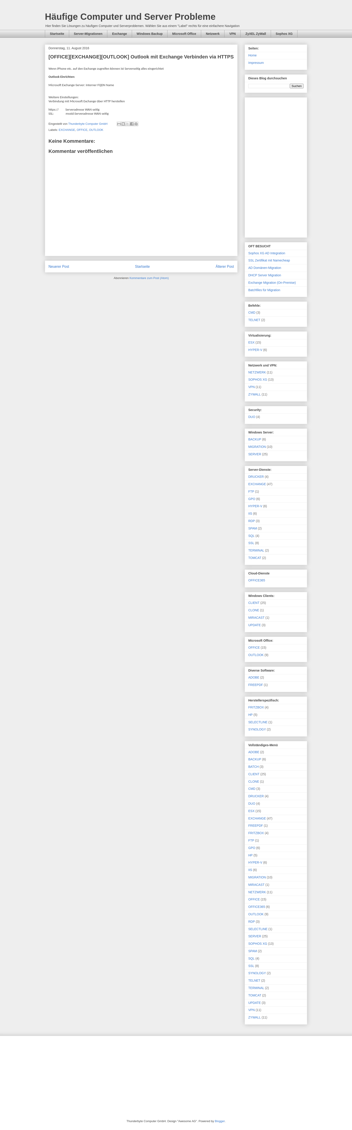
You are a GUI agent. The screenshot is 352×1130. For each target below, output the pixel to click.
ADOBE (253, 677)
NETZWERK (257, 372)
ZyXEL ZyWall (255, 34)
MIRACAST (256, 617)
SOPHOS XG (257, 379)
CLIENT (254, 603)
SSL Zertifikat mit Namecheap (269, 260)
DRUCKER (256, 476)
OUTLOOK (96, 130)
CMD (251, 312)
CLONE (253, 610)
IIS (250, 513)
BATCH (253, 766)
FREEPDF (255, 685)
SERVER (254, 454)
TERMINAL (256, 550)
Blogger (220, 1121)
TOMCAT (254, 558)
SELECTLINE (258, 722)
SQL (251, 536)
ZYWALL (254, 394)
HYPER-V (255, 350)
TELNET (254, 320)
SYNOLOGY (257, 729)
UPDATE (254, 625)
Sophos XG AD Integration (266, 253)
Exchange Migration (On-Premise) (272, 282)
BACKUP (254, 439)
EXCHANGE (67, 130)
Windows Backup (150, 34)
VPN (232, 34)
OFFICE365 (256, 580)
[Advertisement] (276, 166)
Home (252, 55)
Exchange (119, 34)
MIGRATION (257, 447)
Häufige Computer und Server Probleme (130, 17)
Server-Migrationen (88, 34)
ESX (251, 342)
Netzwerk (213, 34)
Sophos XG (284, 34)
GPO (251, 499)
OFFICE (82, 130)
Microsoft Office (184, 34)
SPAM (252, 528)
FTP (251, 491)
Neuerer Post (58, 266)
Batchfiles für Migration (264, 290)
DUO (251, 417)
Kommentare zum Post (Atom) (149, 278)
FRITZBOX (256, 707)
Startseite (57, 34)
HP (250, 715)
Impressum (256, 63)
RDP (251, 521)
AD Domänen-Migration (264, 268)
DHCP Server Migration (264, 275)
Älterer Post (225, 266)
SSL (251, 543)
